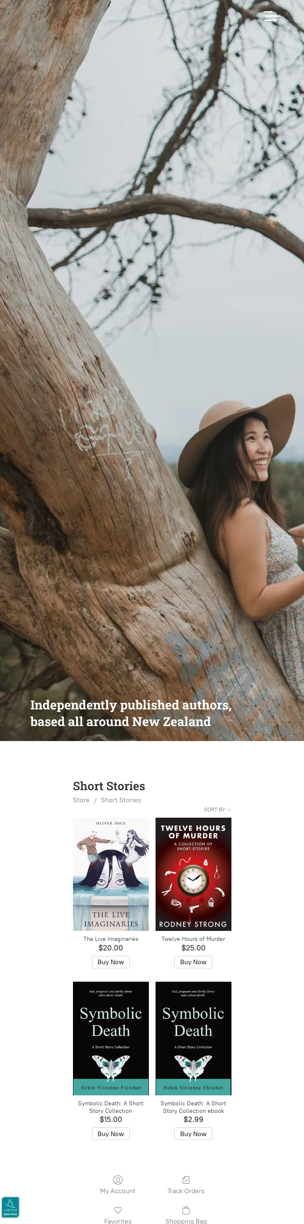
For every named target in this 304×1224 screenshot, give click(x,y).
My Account (118, 1196)
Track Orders (186, 1196)
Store (81, 811)
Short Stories (121, 811)
